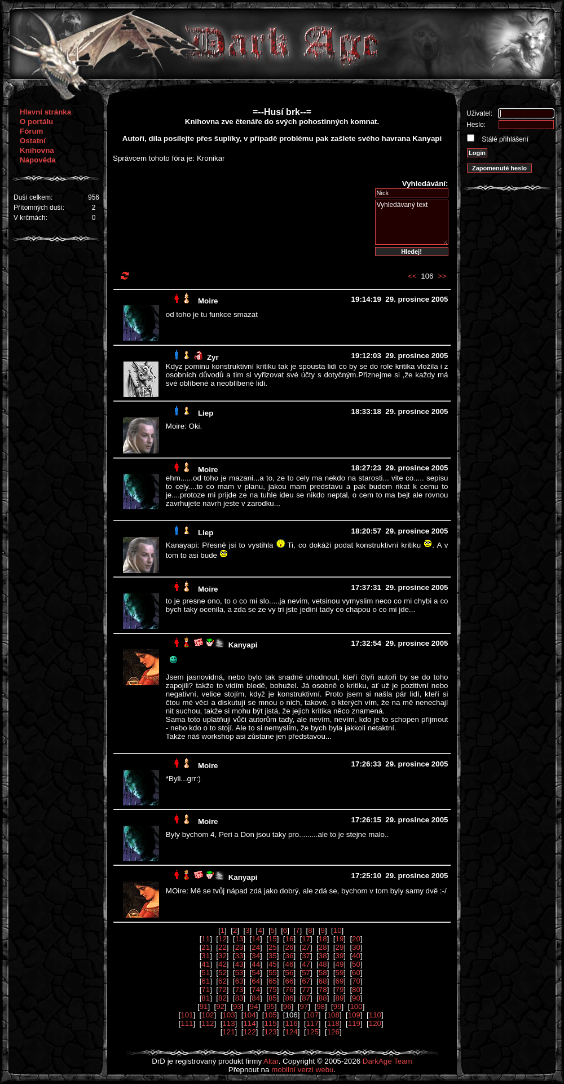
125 (312, 1032)
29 (339, 947)
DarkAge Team (387, 1061)
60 (356, 972)
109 (354, 1015)
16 (289, 939)
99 (337, 1006)
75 (272, 989)
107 (312, 1015)
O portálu (36, 121)
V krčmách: (30, 218)
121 (228, 1032)
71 (205, 989)
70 (356, 981)
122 (249, 1032)
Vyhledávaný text (411, 222)
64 (256, 981)
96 (287, 1006)
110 (375, 1015)
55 (272, 972)
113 (228, 1023)
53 (239, 972)
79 (339, 989)
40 (356, 955)
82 (222, 998)
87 (306, 998)
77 (306, 989)
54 (256, 972)
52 (222, 972)
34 (256, 955)
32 (222, 955)
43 (239, 964)
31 (205, 955)
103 (228, 1015)
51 (205, 972)
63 (239, 981)
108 (333, 1015)
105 (270, 1015)
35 (272, 955)
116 (291, 1023)
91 (204, 1006)
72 (222, 989)
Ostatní (33, 140)
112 (207, 1023)
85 (272, 998)
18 (323, 939)
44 (256, 964)
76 (289, 989)
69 (339, 981)
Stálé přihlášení (504, 139)
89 (339, 998)
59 (339, 972)
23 (239, 947)
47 (306, 964)
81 (205, 998)
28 (323, 947)
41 (205, 964)
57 (306, 972)
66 (289, 981)
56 (289, 972)
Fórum (31, 131)
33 (239, 955)
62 (222, 981)
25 (272, 947)
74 (256, 989)
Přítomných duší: (39, 207)
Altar (271, 1061)
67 (306, 981)
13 (239, 939)
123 (270, 1032)
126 (333, 1032)
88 (323, 998)
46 (289, 964)
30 (356, 947)
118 (333, 1023)
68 (323, 981)
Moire (208, 301)
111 (186, 1023)
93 (237, 1006)
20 (356, 939)
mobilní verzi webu (302, 1069)
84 (256, 998)
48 (323, 964)
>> (442, 276)
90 (356, 998)
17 (306, 939)
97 (303, 1006)
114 (249, 1023)
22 (222, 947)
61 (205, 981)
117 (312, 1023)
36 (289, 955)
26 (289, 947)
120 (375, 1023)
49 (339, 964)
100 (356, 1006)
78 (323, 989)
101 (186, 1015)
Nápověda (38, 160)
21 (205, 947)
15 (272, 939)
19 (339, 939)
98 (320, 1006)
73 (239, 989)
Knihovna (37, 150)
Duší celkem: (33, 197)
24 (256, 947)
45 (272, 964)
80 (356, 989)
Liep (205, 413)
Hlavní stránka (45, 112)
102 (207, 1015)
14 (256, 939)
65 (272, 981)
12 (222, 939)
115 (270, 1023)
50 (356, 964)
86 (289, 998)
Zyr (213, 357)
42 (222, 964)
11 (205, 939)
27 (306, 947)
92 (220, 1006)
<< (412, 276)
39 (339, 955)
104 (249, 1015)
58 (323, 972)
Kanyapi (243, 645)
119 (354, 1023)
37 (306, 955)
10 (337, 930)
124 (291, 1032)
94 (254, 1006)
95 (270, 1006)
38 (323, 955)
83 (239, 998)
